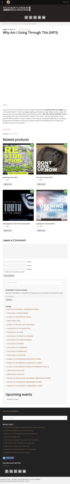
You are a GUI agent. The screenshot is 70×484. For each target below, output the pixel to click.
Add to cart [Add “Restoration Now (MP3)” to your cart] (7, 184)
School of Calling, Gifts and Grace (21, 325)
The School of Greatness (17, 351)
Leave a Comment (24, 29)
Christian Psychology (15, 371)
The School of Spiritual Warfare (20, 336)
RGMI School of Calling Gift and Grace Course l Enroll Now (22, 440)
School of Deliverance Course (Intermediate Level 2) (28, 367)
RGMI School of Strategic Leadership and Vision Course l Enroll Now (25, 427)
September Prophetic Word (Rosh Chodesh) (17, 452)
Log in (27, 481)
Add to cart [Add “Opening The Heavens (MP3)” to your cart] (41, 230)
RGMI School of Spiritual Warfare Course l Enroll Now (20, 449)
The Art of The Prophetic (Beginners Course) (24, 386)
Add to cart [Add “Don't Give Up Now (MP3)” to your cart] (41, 184)
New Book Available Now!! (12, 437)
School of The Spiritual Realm (19, 317)
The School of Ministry (16, 355)
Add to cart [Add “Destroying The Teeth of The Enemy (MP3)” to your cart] (7, 230)
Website (29, 269)
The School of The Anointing (18, 328)
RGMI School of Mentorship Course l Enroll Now (19, 430)
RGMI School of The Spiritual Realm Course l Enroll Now (21, 433)
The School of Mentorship (17, 313)
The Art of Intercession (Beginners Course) (24, 382)
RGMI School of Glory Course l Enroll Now (17, 446)
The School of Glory (15, 332)
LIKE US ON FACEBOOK (11, 411)
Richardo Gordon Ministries (0, 9)
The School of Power (15, 344)
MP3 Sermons (13, 134)
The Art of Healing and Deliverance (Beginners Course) (29, 378)
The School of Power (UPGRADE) (19, 340)
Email (28, 265)
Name (29, 262)
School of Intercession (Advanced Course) (24, 359)
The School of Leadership (17, 348)
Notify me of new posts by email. (15, 272)
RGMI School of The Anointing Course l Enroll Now (19, 443)
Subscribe (9, 299)
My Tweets (6, 466)
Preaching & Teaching (15, 374)
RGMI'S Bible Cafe (13, 321)
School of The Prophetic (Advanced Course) (24, 363)
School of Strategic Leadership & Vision (23, 309)
